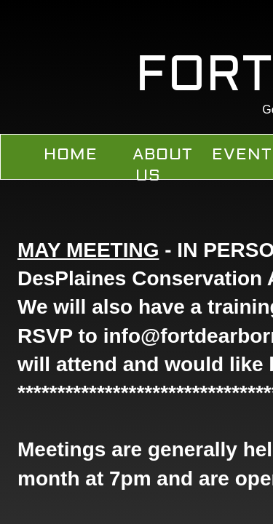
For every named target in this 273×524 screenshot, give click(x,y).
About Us (162, 165)
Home (71, 154)
